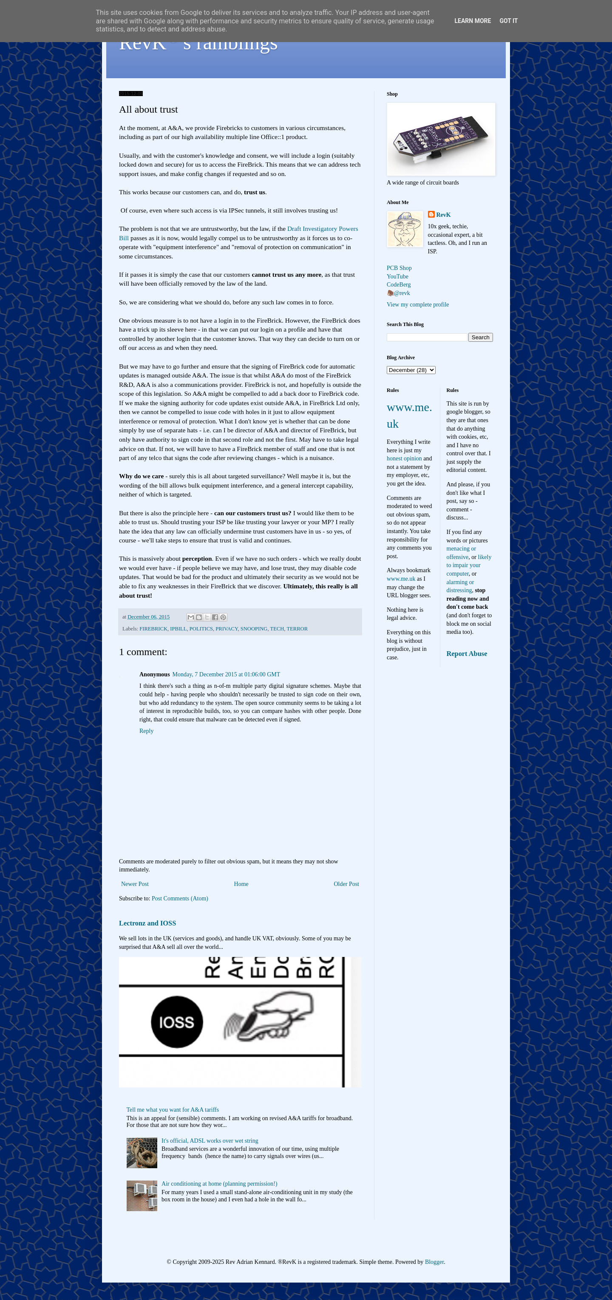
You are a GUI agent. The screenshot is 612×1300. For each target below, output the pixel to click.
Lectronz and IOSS (147, 923)
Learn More (472, 20)
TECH (277, 629)
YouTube (397, 276)
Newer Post (135, 884)
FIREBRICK (153, 629)
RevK (443, 215)
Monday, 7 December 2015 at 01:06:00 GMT (226, 674)
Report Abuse (467, 654)
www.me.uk (401, 579)
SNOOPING (254, 629)
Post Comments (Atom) (180, 898)
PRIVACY (226, 629)
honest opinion (404, 458)
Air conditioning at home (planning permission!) (220, 1184)
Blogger (434, 1262)
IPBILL (178, 629)
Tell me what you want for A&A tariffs (173, 1110)
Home (241, 884)
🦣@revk (398, 293)
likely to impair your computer (469, 565)
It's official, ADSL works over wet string (210, 1141)
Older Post (347, 884)
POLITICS (201, 629)
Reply (146, 731)
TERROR (297, 629)
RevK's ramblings (198, 42)
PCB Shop (399, 268)
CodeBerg (399, 284)
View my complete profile (418, 304)
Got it (508, 20)
